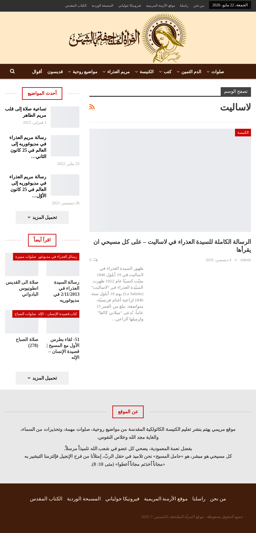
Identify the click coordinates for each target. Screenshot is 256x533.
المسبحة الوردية (103, 5)
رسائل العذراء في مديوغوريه (56, 257)
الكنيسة (147, 71)
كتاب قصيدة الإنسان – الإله (57, 314)
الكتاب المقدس (76, 5)
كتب (167, 71)
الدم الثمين (191, 71)
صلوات (217, 71)
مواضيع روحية (85, 71)
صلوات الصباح (25, 314)
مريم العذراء (118, 71)
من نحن (198, 5)
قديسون (55, 71)
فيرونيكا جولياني (129, 5)
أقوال (37, 71)
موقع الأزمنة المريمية (160, 5)
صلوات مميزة (25, 257)
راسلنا (184, 5)
